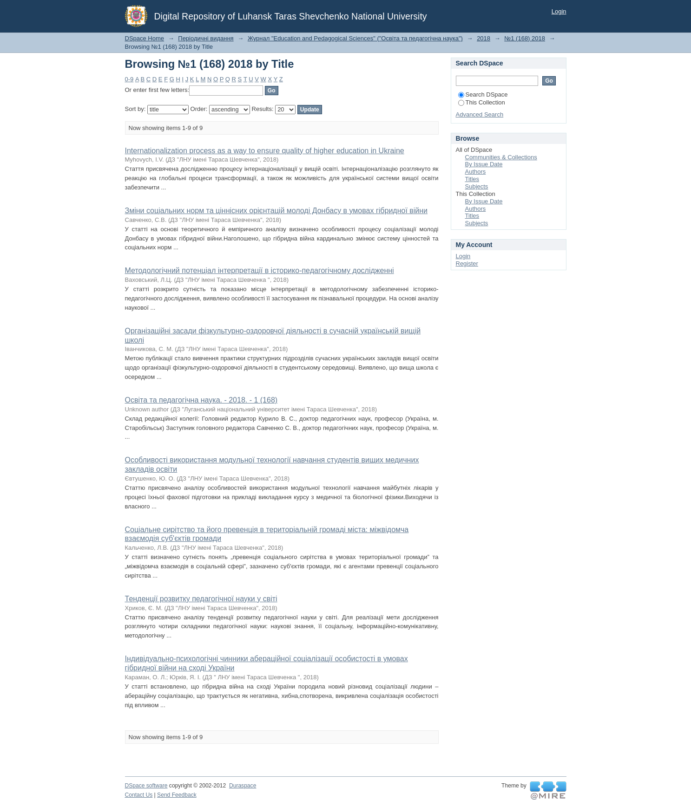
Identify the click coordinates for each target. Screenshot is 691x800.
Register (467, 263)
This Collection (481, 102)
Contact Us (139, 795)
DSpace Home (145, 38)
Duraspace (242, 785)
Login (559, 11)
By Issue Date (484, 164)
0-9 (129, 79)
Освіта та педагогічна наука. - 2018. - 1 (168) (201, 400)
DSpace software (146, 785)
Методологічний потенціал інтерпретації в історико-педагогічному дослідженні (259, 270)
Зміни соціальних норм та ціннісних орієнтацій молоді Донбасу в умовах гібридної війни (276, 211)
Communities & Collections (501, 157)
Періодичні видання (205, 38)
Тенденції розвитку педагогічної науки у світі (201, 599)
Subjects (476, 186)
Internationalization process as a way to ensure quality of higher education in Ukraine (264, 151)
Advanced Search (480, 114)
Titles (472, 179)
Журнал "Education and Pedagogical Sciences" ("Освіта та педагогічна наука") (355, 38)
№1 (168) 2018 (524, 38)
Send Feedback (177, 795)
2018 (483, 38)
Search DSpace (483, 94)
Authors (475, 171)
